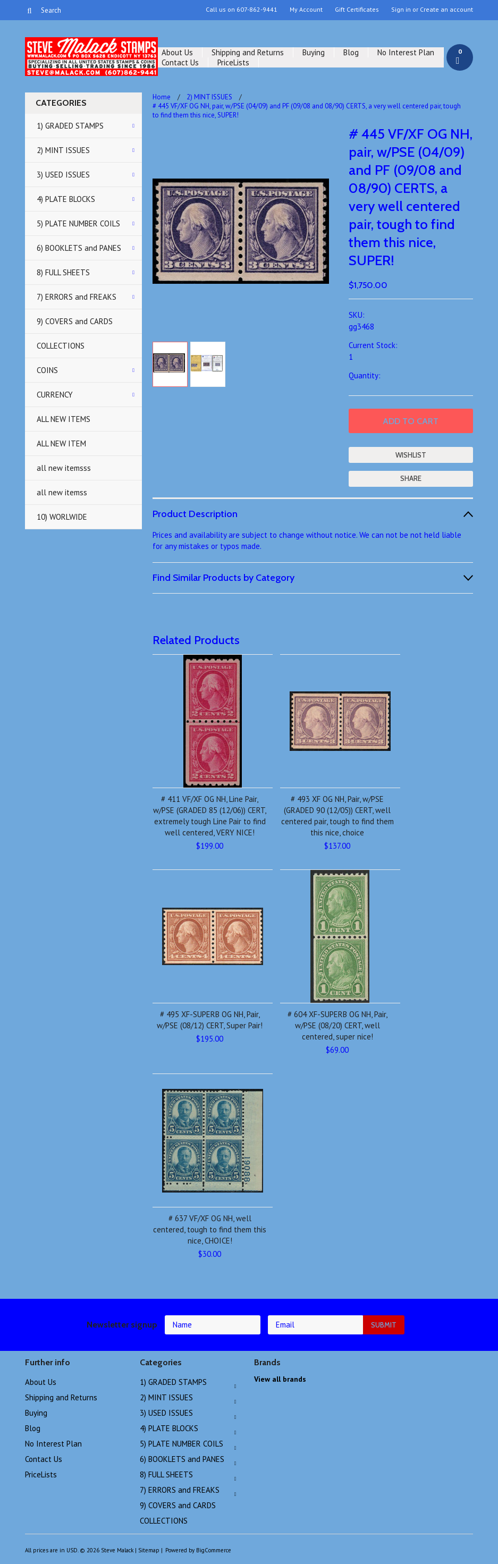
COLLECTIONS (61, 346)
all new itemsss (64, 468)
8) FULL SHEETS (63, 272)
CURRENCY (55, 395)
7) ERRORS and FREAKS (76, 297)
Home (162, 97)
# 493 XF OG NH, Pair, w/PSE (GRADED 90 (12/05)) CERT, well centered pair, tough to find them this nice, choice (337, 816)
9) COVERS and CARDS (75, 321)
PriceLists (233, 62)
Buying (313, 52)
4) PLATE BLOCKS (66, 199)
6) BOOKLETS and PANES (79, 248)
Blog (351, 52)
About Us (177, 52)
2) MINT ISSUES (63, 150)
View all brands (280, 1379)
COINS (47, 370)
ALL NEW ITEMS (63, 419)
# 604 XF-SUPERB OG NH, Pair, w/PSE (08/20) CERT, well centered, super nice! (337, 1025)
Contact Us (180, 62)
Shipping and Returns (248, 52)
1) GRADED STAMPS (70, 126)
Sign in (401, 9)
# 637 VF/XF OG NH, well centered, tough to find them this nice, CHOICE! (209, 1229)
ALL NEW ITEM (61, 443)
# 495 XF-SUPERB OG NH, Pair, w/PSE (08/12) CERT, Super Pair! (210, 1019)
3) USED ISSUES (63, 175)
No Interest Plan (405, 52)
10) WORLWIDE (62, 517)
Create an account (446, 9)
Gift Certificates (357, 9)
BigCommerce (213, 1550)
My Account (306, 9)
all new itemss (62, 492)
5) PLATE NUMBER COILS (78, 223)
